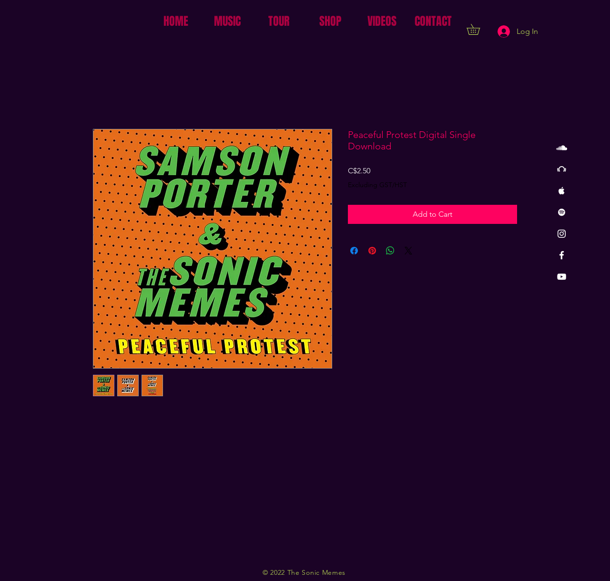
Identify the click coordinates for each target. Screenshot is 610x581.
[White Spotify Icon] (561, 212)
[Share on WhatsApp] (390, 250)
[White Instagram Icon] (561, 233)
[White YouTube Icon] (561, 276)
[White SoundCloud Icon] (561, 147)
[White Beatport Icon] (561, 169)
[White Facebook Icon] (561, 255)
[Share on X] (408, 250)
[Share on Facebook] (354, 250)
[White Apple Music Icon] (561, 190)
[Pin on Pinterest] (372, 250)
